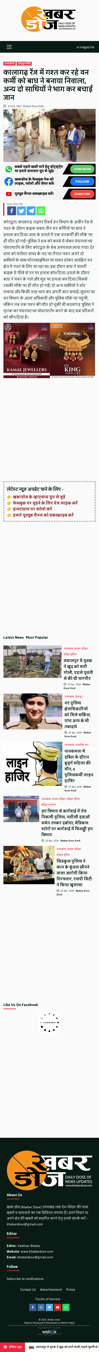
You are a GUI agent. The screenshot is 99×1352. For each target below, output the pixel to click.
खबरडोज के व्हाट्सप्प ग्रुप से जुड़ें (39, 497)
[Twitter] (21, 210)
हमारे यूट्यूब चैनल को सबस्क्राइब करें (43, 515)
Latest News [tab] (13, 637)
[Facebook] (11, 210)
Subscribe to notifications (25, 1278)
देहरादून (79, 697)
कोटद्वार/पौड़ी (24, 64)
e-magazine (85, 47)
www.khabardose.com (37, 1251)
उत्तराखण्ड (9, 64)
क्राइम (77, 649)
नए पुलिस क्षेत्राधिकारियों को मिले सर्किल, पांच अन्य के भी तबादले (77, 715)
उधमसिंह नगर (82, 745)
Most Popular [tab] (37, 637)
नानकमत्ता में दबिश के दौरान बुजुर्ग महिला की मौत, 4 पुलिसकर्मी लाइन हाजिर (78, 766)
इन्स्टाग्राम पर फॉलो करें (32, 509)
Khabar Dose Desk (33, 106)
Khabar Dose (53, 1320)
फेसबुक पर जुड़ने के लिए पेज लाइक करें (45, 503)
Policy (70, 1289)
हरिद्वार (85, 649)
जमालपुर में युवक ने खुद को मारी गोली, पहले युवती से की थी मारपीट (78, 669)
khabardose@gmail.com (25, 1224)
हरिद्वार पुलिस (70, 654)
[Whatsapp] (40, 210)
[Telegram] (31, 210)
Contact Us (28, 1289)
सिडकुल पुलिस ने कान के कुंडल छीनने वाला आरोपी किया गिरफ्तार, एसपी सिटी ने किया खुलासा (74, 873)
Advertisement (51, 1289)
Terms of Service (47, 1299)
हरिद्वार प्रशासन (48, 805)
